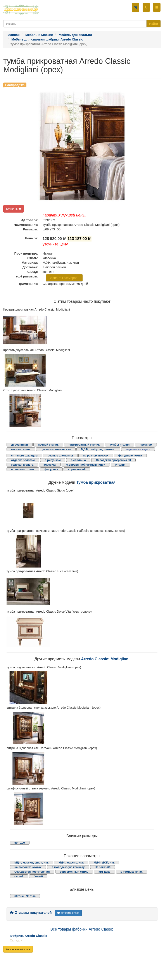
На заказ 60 (102, 867)
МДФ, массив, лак (71, 862)
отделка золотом (23, 460)
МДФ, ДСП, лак (104, 862)
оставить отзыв (68, 912)
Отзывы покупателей (31, 912)
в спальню (78, 460)
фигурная (51, 469)
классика (49, 464)
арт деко (104, 871)
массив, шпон (21, 449)
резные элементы (60, 455)
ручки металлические (56, 449)
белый (38, 876)
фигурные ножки (130, 455)
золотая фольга (22, 464)
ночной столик (48, 444)
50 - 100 (19, 842)
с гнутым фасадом (24, 455)
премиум (146, 444)
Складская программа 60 (113, 460)
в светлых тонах (23, 469)
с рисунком (53, 460)
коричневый (77, 469)
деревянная (19, 444)
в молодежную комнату (68, 867)
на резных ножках (95, 455)
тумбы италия (119, 444)
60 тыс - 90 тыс (25, 896)
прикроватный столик (84, 444)
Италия (120, 464)
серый (19, 876)
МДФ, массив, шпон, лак (31, 862)
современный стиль (74, 871)
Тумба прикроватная (96, 482)
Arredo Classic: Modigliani (105, 659)
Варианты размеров (64, 278)
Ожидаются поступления (32, 871)
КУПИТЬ (13, 209)
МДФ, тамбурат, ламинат (98, 449)
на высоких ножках (27, 867)
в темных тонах (132, 871)
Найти (153, 23)
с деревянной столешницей (85, 464)
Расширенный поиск (18, 949)
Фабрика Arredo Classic (28, 936)
